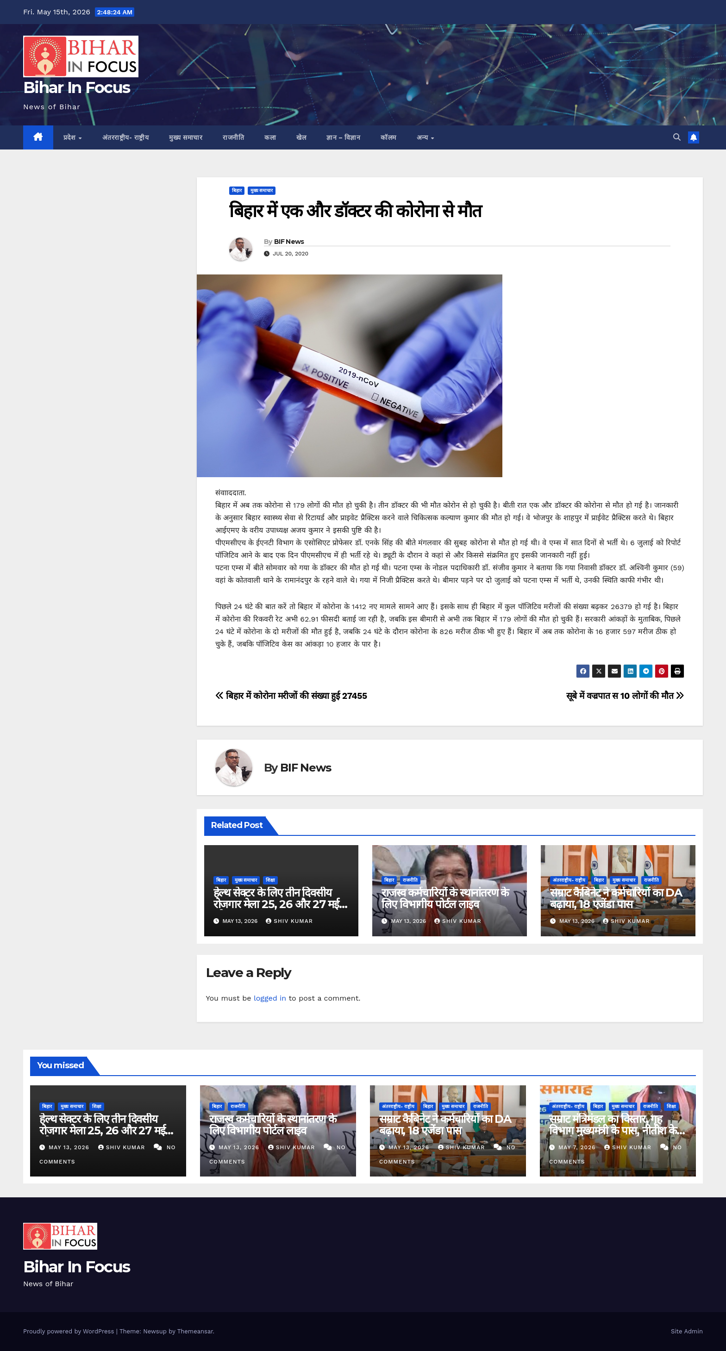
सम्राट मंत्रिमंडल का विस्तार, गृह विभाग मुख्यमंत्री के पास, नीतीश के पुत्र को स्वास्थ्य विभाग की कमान (612, 1130)
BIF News (289, 241)
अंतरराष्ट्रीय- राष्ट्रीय (125, 137)
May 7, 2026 (578, 1147)
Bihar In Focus (76, 87)
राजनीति (233, 137)
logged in (270, 998)
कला (270, 137)
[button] (677, 137)
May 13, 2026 (70, 1147)
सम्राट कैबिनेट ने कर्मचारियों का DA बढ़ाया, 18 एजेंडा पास (616, 898)
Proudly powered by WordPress (69, 1331)
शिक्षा (270, 880)
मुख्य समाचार (185, 137)
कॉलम (388, 137)
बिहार (237, 190)
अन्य (423, 137)
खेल (301, 137)
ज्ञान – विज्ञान (343, 137)
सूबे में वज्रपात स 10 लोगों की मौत (625, 696)
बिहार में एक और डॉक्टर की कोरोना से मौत (355, 211)
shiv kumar (289, 921)
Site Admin (687, 1331)
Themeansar (195, 1331)
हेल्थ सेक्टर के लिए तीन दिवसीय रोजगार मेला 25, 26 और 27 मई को (276, 904)
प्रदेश (70, 137)
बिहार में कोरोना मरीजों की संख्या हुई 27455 (291, 696)
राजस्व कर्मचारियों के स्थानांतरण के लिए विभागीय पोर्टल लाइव (445, 898)
